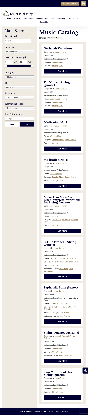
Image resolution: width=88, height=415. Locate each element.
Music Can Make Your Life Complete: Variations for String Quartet (62, 200)
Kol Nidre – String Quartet (57, 84)
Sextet (66, 313)
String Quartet (57, 66)
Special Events (70, 140)
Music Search (69, 4)
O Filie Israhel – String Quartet (60, 243)
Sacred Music (62, 99)
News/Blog (61, 19)
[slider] (5, 66)
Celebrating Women (57, 258)
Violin (61, 269)
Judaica (53, 99)
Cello (71, 269)
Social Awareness (36, 19)
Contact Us (44, 22)
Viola (66, 269)
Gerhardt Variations (58, 48)
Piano (61, 316)
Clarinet (67, 316)
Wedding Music (56, 136)
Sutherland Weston (60, 411)
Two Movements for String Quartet (58, 373)
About (79, 19)
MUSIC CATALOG (20, 19)
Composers (49, 19)
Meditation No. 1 (55, 122)
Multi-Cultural (62, 303)
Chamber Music (58, 62)
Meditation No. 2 (56, 159)
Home (8, 19)
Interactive (54, 216)
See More (62, 71)
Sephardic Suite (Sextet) (61, 287)
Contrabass (48, 271)
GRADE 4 (55, 307)
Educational (56, 220)
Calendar (71, 19)
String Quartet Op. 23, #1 (61, 332)
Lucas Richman (61, 52)
